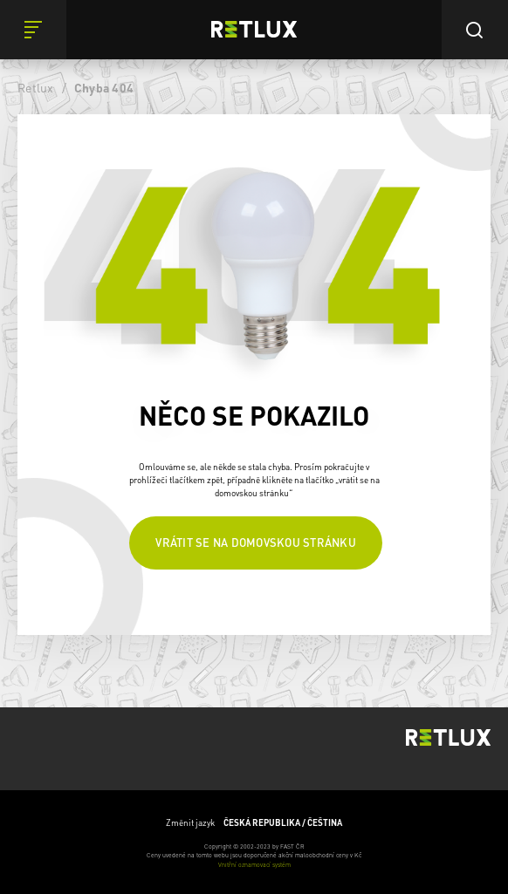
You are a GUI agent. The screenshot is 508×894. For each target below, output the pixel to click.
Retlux (35, 87)
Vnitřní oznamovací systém (254, 865)
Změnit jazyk (254, 822)
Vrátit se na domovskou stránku (255, 542)
